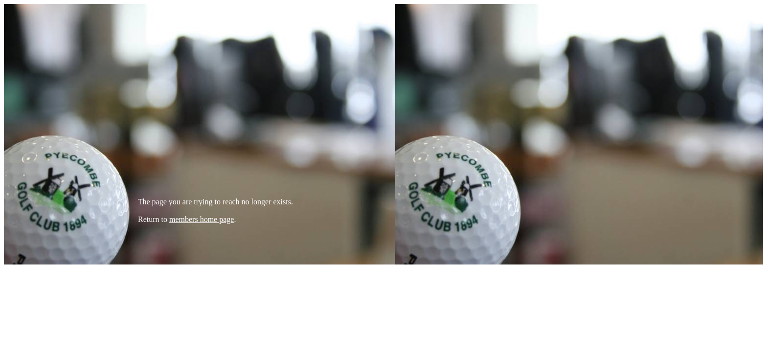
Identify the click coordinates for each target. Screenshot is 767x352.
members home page (201, 219)
